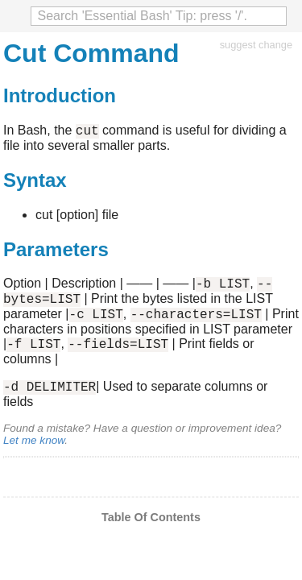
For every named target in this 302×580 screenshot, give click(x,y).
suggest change (256, 45)
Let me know (33, 455)
